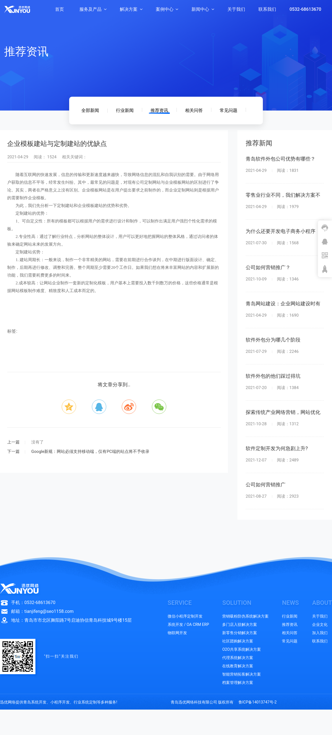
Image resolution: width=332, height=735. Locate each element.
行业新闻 (125, 110)
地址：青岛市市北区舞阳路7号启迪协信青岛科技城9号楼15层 (71, 620)
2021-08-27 (272, 496)
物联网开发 (177, 633)
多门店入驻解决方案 (239, 624)
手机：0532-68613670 (33, 602)
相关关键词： (74, 156)
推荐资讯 (159, 110)
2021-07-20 (272, 388)
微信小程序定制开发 (185, 616)
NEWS (290, 602)
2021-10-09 (272, 279)
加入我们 (320, 633)
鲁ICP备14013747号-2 (257, 702)
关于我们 (236, 9)
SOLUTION (236, 602)
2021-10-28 (272, 424)
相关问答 (194, 110)
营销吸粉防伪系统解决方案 (245, 616)
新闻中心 (202, 9)
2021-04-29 (272, 171)
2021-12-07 (272, 460)
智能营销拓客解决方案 (241, 674)
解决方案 (131, 9)
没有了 (37, 442)
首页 (59, 9)
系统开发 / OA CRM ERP (188, 624)
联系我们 (267, 9)
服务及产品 (93, 9)
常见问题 (228, 110)
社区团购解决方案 (237, 641)
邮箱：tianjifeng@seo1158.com (42, 611)
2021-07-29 (272, 352)
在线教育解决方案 (237, 666)
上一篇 (13, 442)
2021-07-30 (272, 243)
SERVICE (180, 602)
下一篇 (13, 451)
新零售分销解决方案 (239, 633)
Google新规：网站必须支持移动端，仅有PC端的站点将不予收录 (89, 451)
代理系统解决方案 (237, 657)
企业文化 (320, 624)
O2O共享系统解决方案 (241, 649)
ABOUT (322, 602)
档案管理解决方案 (237, 682)
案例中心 (167, 9)
